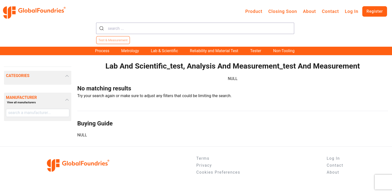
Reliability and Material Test (214, 50)
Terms (202, 158)
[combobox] (195, 28)
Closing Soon (282, 11)
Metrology (130, 50)
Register (374, 11)
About (309, 11)
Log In (351, 11)
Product (253, 11)
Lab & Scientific (164, 50)
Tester (255, 50)
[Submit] (102, 28)
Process (102, 50)
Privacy (204, 165)
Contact (330, 11)
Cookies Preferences (218, 172)
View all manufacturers (21, 102)
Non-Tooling (283, 50)
